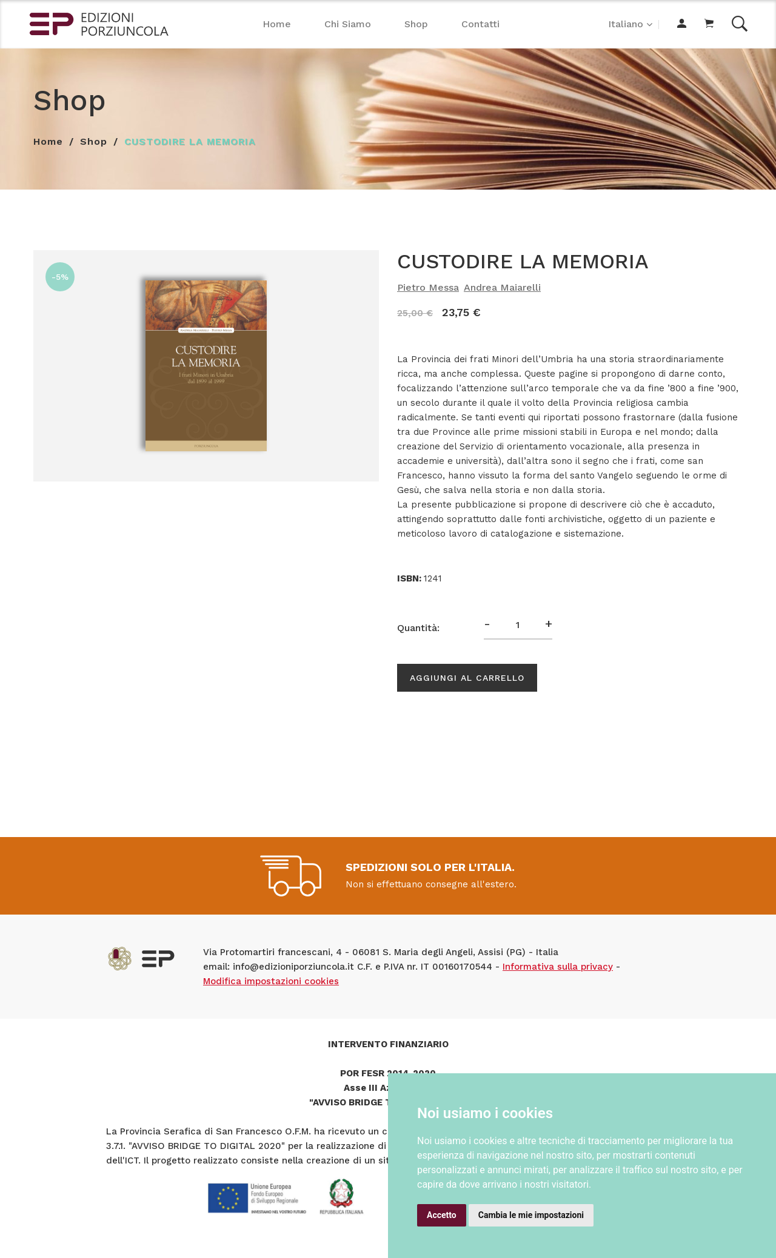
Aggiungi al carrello (467, 678)
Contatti (480, 24)
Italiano (625, 24)
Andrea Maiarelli (502, 287)
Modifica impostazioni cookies (271, 981)
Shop (416, 24)
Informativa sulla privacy (558, 966)
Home (277, 24)
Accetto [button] (442, 1215)
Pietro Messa (428, 287)
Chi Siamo (347, 24)
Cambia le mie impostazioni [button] (531, 1215)
